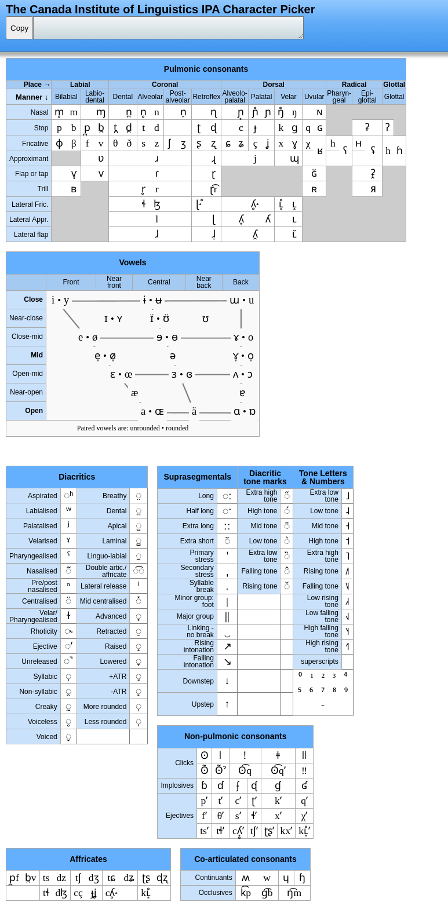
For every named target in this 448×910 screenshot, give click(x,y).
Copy (19, 28)
